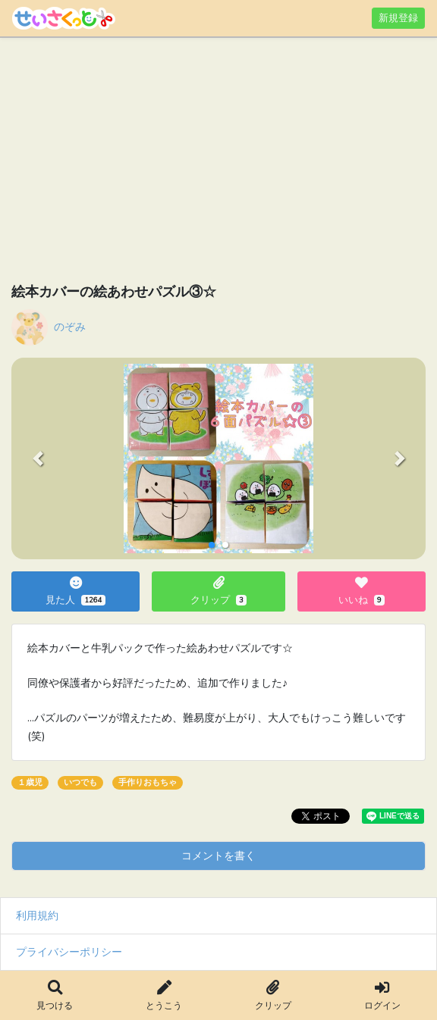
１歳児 (29, 782)
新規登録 (398, 17)
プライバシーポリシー (69, 951)
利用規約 (37, 915)
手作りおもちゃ (147, 782)
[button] (37, 458)
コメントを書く (218, 855)
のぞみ (70, 326)
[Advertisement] (218, 163)
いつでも (80, 782)
